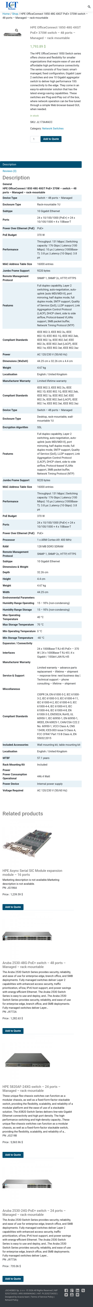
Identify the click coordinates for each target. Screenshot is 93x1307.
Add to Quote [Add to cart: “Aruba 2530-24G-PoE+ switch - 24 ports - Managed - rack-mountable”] (13, 1278)
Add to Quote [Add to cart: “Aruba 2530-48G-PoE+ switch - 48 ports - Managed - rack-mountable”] (13, 1030)
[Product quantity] (35, 139)
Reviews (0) (9, 171)
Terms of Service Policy (42, 1297)
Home (6, 13)
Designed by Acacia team (17, 1297)
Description (9, 164)
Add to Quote (51, 139)
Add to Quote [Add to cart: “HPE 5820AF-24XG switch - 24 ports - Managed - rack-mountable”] (13, 1154)
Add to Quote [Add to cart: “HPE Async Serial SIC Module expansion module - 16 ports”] (13, 907)
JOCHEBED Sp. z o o (15, 1290)
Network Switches (53, 128)
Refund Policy (11, 1300)
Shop (15, 13)
